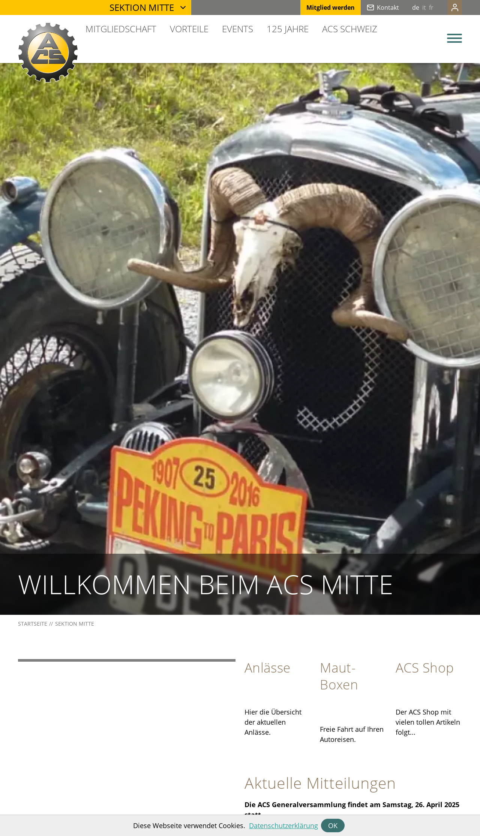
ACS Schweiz (349, 28)
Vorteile (189, 28)
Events (237, 28)
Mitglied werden (315, 7)
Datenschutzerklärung (283, 825)
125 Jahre (288, 28)
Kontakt (373, 7)
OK (333, 825)
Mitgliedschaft (121, 28)
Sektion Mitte (142, 7)
